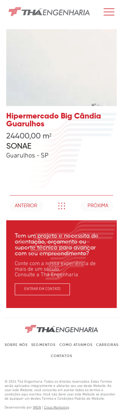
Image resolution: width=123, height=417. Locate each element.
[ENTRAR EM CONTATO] (42, 289)
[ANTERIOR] (26, 206)
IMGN (37, 408)
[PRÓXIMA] (96, 206)
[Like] (61, 206)
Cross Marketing (56, 408)
